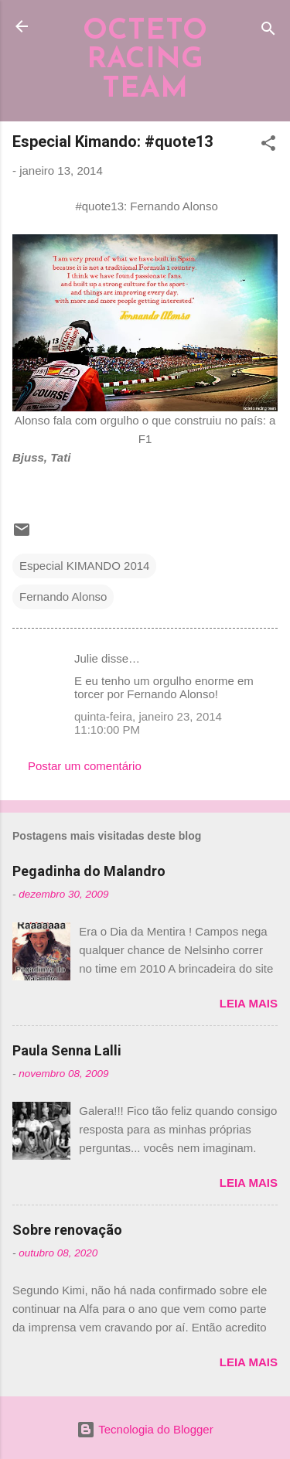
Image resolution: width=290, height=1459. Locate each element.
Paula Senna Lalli (66, 1050)
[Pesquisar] (268, 31)
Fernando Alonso (63, 596)
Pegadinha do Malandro (88, 871)
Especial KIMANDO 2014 (84, 565)
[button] (268, 146)
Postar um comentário (85, 765)
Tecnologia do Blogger (145, 1429)
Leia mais (249, 1003)
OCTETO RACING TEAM (145, 60)
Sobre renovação (67, 1230)
